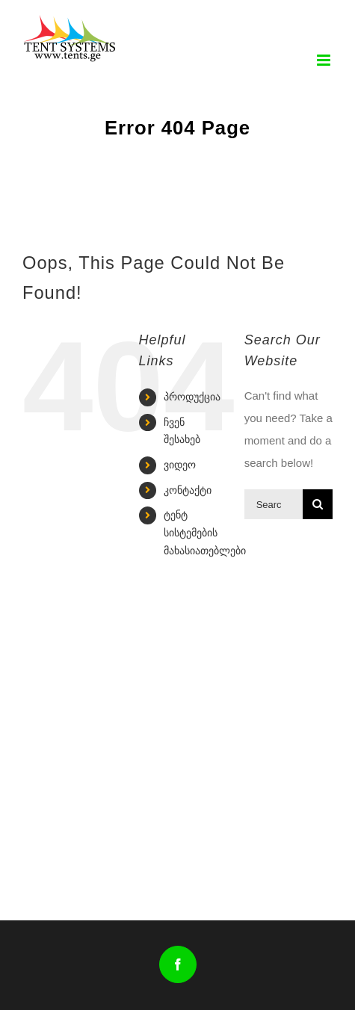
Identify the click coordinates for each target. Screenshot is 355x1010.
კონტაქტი (188, 490)
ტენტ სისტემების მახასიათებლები (205, 533)
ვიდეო (180, 465)
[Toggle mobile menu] (325, 60)
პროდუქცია (192, 397)
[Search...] (273, 504)
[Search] (318, 504)
